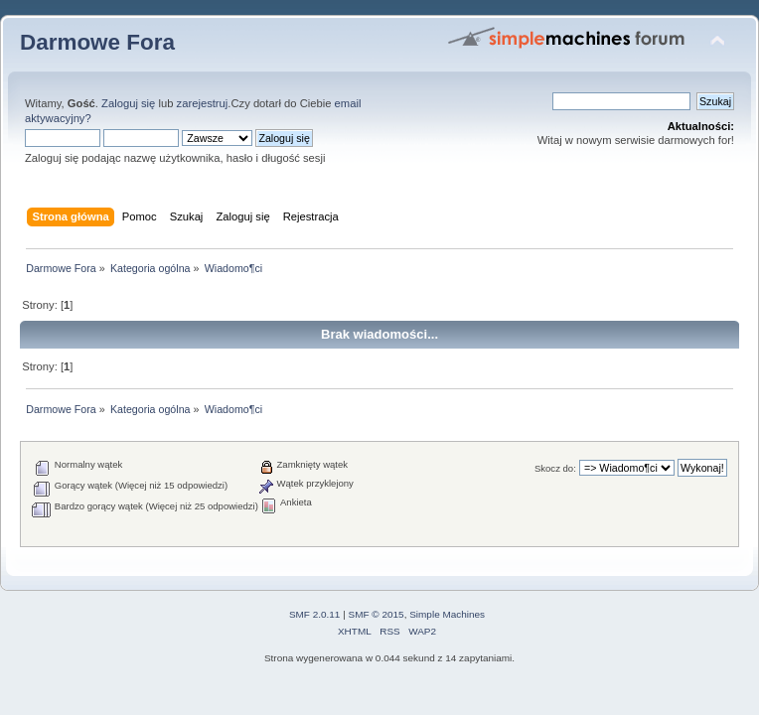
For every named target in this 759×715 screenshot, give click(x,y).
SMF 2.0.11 (315, 614)
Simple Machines (447, 614)
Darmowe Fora (97, 42)
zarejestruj (202, 103)
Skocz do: (555, 468)
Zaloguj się (128, 103)
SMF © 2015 (376, 614)
